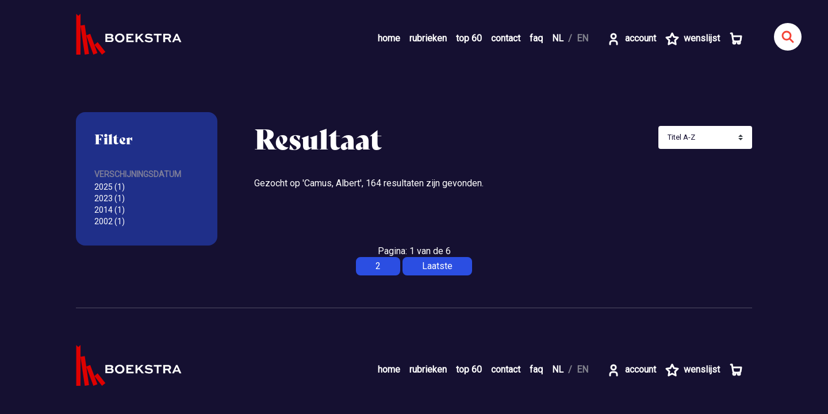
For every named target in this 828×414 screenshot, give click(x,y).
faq (536, 38)
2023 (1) (109, 198)
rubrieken (428, 38)
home (389, 38)
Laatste (437, 265)
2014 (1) (109, 209)
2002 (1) (109, 221)
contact (505, 38)
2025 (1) (109, 186)
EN (582, 38)
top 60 (469, 38)
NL (558, 38)
